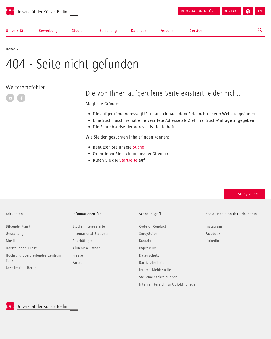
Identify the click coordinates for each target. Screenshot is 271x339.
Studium (79, 30)
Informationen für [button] (197, 11)
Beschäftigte (83, 240)
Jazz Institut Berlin (21, 267)
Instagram (214, 226)
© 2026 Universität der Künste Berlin (31, 304)
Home (10, 49)
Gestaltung (15, 233)
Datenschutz (149, 255)
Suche (138, 147)
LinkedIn (212, 240)
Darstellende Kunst (21, 248)
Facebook (213, 233)
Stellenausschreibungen (158, 276)
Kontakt (231, 11)
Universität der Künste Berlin (25, 9)
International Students (91, 233)
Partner (78, 262)
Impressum (148, 248)
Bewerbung (48, 30)
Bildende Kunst (18, 226)
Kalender (138, 30)
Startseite (128, 160)
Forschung (108, 30)
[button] (260, 30)
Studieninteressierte (89, 226)
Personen (168, 30)
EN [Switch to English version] (260, 11)
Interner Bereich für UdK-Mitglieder (168, 284)
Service (196, 30)
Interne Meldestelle (155, 269)
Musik (11, 240)
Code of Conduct (152, 226)
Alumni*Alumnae (86, 248)
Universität (15, 30)
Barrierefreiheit (151, 262)
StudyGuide (244, 193)
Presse (78, 255)
